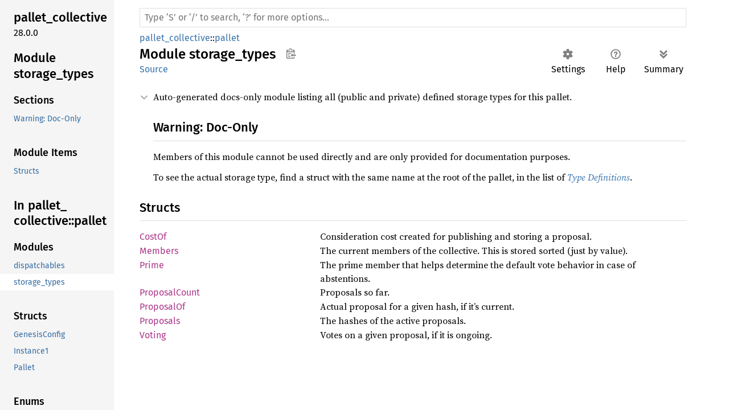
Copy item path (290, 53)
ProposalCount (170, 292)
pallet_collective (175, 37)
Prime (152, 265)
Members (159, 250)
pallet (227, 37)
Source (154, 69)
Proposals (160, 320)
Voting (153, 335)
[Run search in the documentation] (413, 17)
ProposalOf (162, 306)
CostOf (153, 236)
